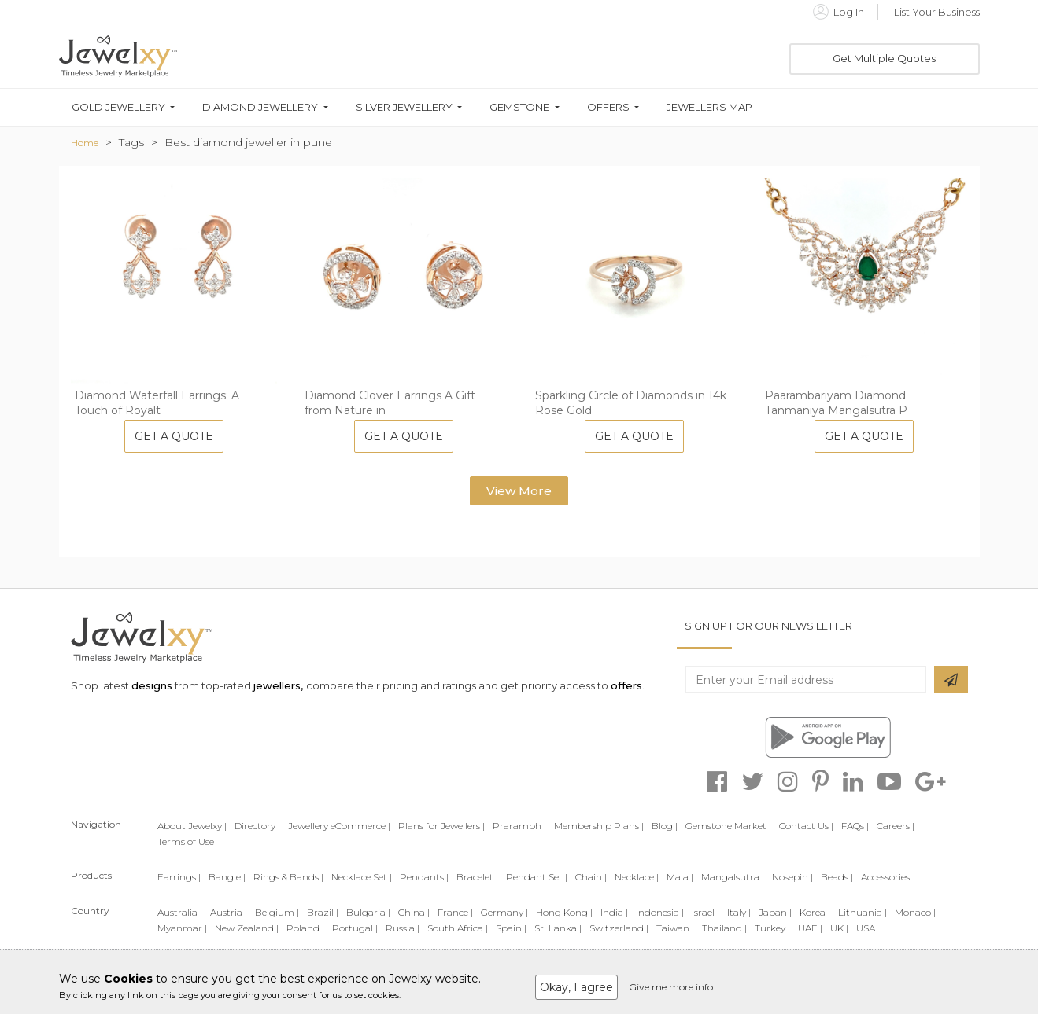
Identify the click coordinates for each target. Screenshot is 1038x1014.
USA (865, 928)
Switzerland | (618, 928)
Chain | (591, 877)
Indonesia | (660, 912)
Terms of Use (185, 841)
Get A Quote (174, 436)
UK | (839, 928)
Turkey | (772, 928)
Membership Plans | (599, 826)
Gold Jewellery (118, 107)
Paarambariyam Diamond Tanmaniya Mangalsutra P (836, 403)
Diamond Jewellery (260, 107)
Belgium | (277, 912)
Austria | (228, 912)
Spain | (511, 928)
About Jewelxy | (192, 826)
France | (455, 912)
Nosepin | (792, 877)
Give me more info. (672, 987)
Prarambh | (519, 826)
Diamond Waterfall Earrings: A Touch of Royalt (157, 403)
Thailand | (724, 928)
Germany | (504, 912)
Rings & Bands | (288, 877)
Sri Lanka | (558, 928)
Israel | (705, 912)
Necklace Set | (361, 877)
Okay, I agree (576, 987)
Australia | (179, 912)
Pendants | (424, 877)
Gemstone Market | (728, 826)
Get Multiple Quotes (884, 58)
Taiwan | (675, 928)
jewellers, (278, 685)
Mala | (680, 877)
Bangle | (227, 877)
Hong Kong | (564, 912)
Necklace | (637, 877)
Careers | (895, 826)
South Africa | (457, 928)
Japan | (775, 912)
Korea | (815, 912)
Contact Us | (806, 826)
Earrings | (179, 877)
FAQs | (855, 826)
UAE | (810, 928)
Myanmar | (182, 928)
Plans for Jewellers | (441, 826)
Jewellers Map (709, 107)
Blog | (665, 826)
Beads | (837, 877)
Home (84, 143)
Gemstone (519, 107)
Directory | (257, 826)
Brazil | (322, 912)
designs (151, 685)
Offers (608, 107)
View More (519, 490)
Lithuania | (862, 912)
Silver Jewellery (404, 107)
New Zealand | (247, 928)
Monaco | (915, 912)
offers (626, 685)
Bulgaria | (368, 912)
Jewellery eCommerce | (339, 826)
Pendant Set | (536, 877)
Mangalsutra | (732, 877)
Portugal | (355, 928)
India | (614, 912)
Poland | (305, 928)
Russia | (402, 928)
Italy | (739, 912)
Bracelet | (477, 877)
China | (414, 912)
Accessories (885, 877)
